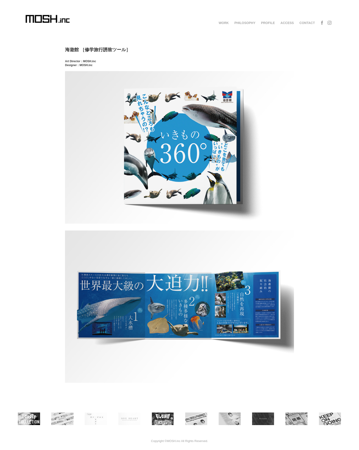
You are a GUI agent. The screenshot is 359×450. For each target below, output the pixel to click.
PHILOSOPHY (245, 23)
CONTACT (307, 23)
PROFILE (268, 23)
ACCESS (287, 23)
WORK (224, 23)
